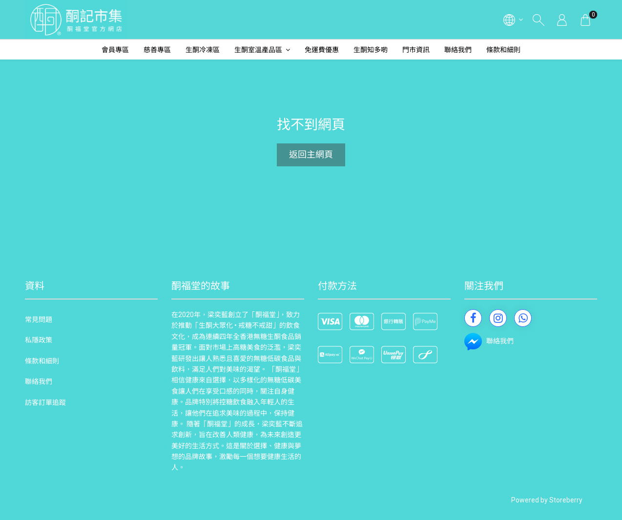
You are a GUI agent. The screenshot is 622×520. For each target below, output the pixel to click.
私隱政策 (38, 340)
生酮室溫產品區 (258, 50)
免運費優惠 (322, 50)
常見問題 (38, 319)
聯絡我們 (458, 50)
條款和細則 (503, 50)
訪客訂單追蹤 (45, 402)
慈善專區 (157, 50)
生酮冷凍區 (203, 50)
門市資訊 (416, 50)
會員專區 (115, 50)
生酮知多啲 (370, 50)
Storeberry (565, 500)
